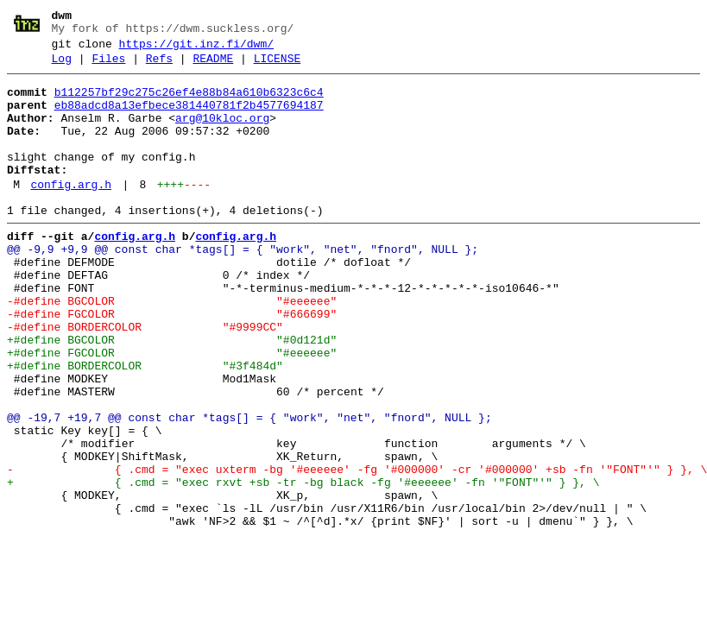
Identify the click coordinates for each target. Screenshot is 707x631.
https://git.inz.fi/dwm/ (196, 49)
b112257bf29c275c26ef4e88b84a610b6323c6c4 (189, 102)
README (213, 66)
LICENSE (277, 66)
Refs (159, 66)
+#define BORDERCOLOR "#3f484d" (145, 425)
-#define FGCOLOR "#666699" (172, 363)
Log (62, 66)
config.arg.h (70, 213)
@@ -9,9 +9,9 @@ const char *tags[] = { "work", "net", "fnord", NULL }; (242, 285)
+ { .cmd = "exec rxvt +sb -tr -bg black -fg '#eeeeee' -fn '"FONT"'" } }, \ (303, 565)
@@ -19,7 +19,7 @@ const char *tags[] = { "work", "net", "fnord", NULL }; (249, 487)
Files (108, 66)
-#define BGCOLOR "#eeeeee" (172, 348)
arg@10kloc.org (222, 134)
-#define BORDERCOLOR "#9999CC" (145, 379)
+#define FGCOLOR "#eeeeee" (172, 410)
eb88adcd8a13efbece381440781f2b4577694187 (189, 118)
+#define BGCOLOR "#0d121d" (172, 394)
